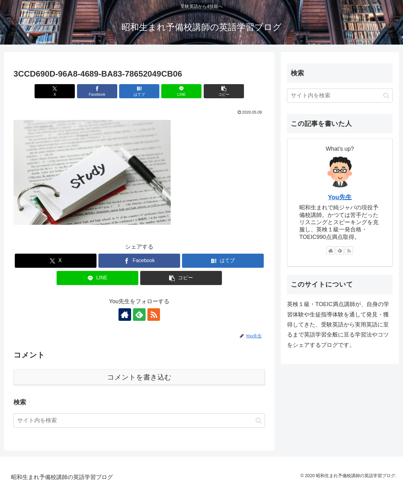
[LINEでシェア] (181, 91)
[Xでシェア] (55, 91)
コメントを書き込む (139, 377)
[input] (139, 420)
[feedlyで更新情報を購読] (139, 314)
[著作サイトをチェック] (125, 314)
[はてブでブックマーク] (139, 91)
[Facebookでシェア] (97, 91)
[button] (224, 91)
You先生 (340, 197)
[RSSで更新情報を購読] (153, 314)
